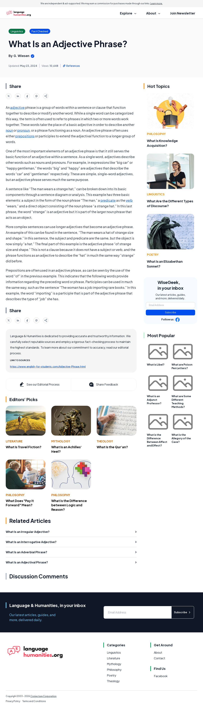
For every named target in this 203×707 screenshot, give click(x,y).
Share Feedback (103, 384)
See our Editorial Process (39, 384)
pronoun (23, 130)
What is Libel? (155, 364)
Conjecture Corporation (43, 696)
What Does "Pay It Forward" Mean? (20, 503)
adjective (17, 107)
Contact (159, 658)
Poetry (153, 254)
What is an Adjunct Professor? (154, 399)
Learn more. (156, 3)
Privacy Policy (13, 701)
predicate (108, 200)
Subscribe (170, 312)
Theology (105, 441)
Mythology (60, 441)
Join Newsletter (182, 13)
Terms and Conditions (34, 701)
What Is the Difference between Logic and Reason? (69, 505)
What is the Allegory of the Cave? (181, 438)
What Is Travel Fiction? (23, 447)
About (158, 652)
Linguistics (156, 194)
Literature (14, 441)
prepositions (24, 136)
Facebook (160, 676)
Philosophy (15, 495)
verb (129, 200)
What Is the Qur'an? (112, 447)
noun (9, 130)
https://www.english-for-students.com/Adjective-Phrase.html (48, 366)
